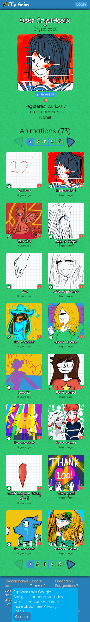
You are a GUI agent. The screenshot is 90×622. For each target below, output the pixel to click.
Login (81, 4)
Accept (22, 617)
